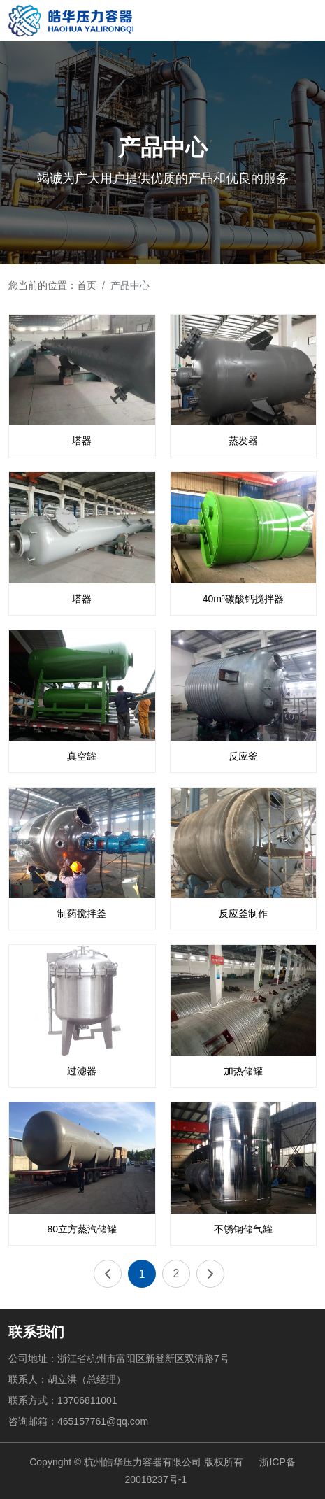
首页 (86, 285)
